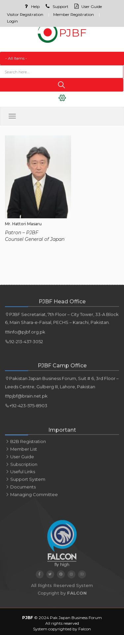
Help (31, 6)
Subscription (21, 467)
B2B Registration (25, 444)
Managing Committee (31, 497)
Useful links (20, 475)
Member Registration (73, 14)
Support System (25, 482)
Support (56, 6)
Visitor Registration (25, 14)
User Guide (87, 6)
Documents (20, 490)
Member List (21, 452)
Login (12, 21)
